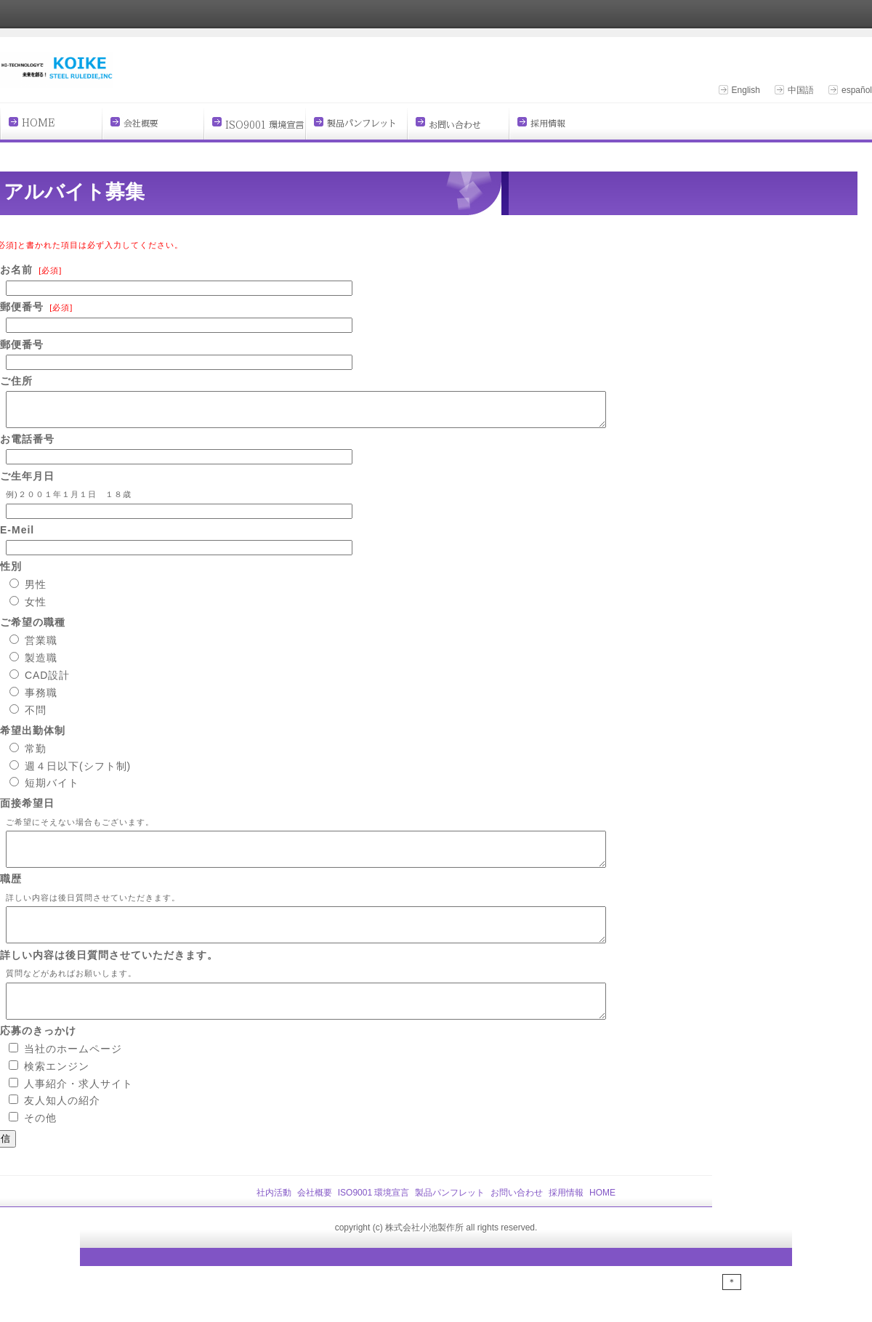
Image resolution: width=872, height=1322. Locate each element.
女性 (36, 608)
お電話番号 (27, 445)
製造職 (41, 664)
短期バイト (52, 789)
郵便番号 (22, 307)
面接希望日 (27, 809)
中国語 (801, 90)
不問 (36, 716)
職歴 (11, 892)
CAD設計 (47, 682)
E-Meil (17, 536)
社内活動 (274, 1219)
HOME (602, 1219)
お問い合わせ (516, 1219)
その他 (40, 1144)
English (746, 90)
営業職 (41, 647)
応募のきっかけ (38, 1057)
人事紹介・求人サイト (78, 1110)
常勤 (36, 755)
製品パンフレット (450, 1219)
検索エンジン (56, 1092)
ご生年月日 (27, 482)
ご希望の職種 (32, 628)
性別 (11, 573)
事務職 (41, 699)
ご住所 (16, 381)
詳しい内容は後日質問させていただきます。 (109, 974)
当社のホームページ (73, 1075)
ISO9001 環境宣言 (374, 1219)
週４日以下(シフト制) (78, 772)
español (856, 90)
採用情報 (566, 1219)
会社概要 (314, 1219)
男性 (36, 591)
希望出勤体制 (32, 737)
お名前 (16, 269)
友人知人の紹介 (62, 1126)
